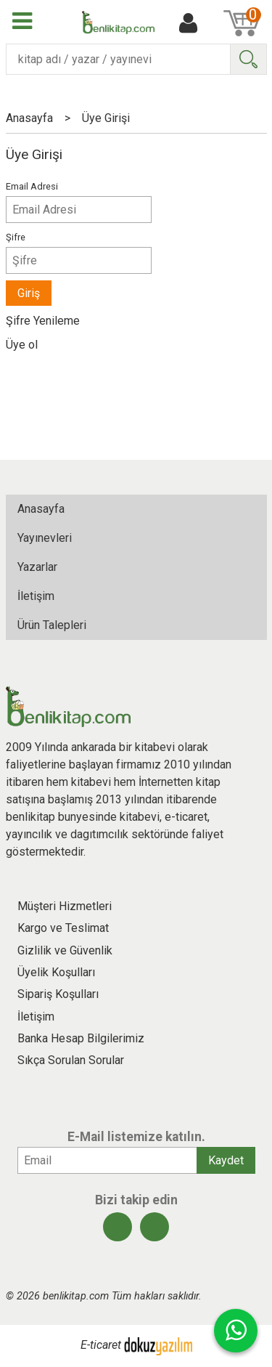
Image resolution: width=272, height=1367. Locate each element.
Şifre (15, 237)
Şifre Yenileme (43, 321)
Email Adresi (32, 186)
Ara (248, 59)
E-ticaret (101, 1345)
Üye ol (22, 345)
